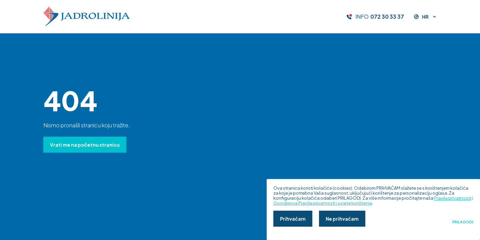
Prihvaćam (293, 219)
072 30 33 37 (387, 17)
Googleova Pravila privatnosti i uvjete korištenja (322, 203)
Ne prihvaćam (342, 219)
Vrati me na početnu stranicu (85, 145)
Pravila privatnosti (452, 198)
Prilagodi (462, 222)
